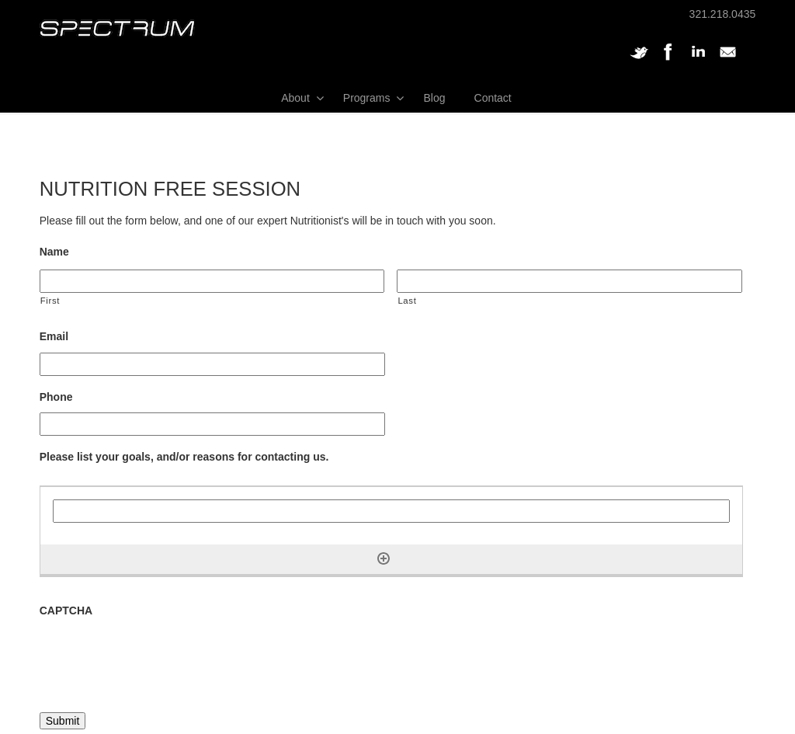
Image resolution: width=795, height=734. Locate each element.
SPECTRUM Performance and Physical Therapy (117, 28)
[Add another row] (383, 558)
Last (407, 300)
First (50, 300)
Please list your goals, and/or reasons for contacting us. (184, 456)
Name (54, 251)
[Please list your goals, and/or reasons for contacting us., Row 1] (392, 511)
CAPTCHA (66, 610)
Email (54, 336)
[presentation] (158, 657)
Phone (56, 397)
